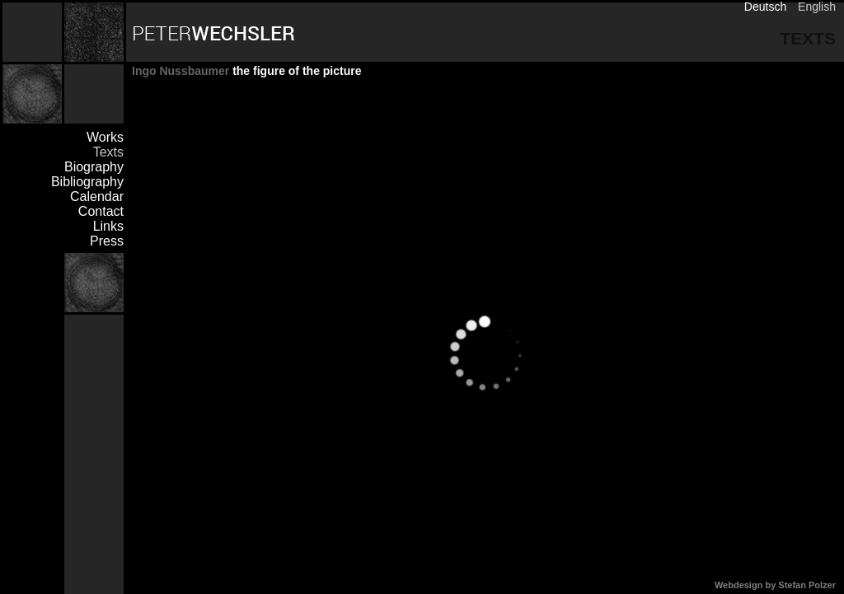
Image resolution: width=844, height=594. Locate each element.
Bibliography (87, 182)
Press (107, 241)
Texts (108, 152)
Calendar (97, 196)
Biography (94, 167)
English (817, 6)
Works (105, 137)
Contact (101, 211)
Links (108, 226)
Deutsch (765, 6)
